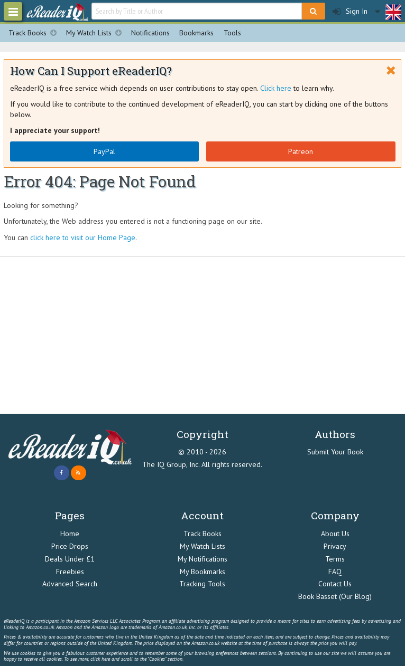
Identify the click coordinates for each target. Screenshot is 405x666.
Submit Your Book (335, 451)
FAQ (335, 571)
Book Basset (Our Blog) (335, 596)
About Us (335, 533)
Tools (232, 32)
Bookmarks (196, 32)
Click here (275, 88)
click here (100, 658)
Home (69, 533)
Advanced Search (69, 583)
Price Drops (69, 546)
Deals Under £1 (70, 559)
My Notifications (202, 559)
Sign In (350, 11)
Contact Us (335, 583)
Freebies (70, 571)
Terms (335, 559)
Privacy (335, 546)
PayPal (104, 151)
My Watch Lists (96, 33)
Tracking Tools (202, 583)
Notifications (150, 32)
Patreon (300, 151)
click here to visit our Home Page (82, 237)
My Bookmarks (202, 571)
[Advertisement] (202, 335)
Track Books (34, 33)
